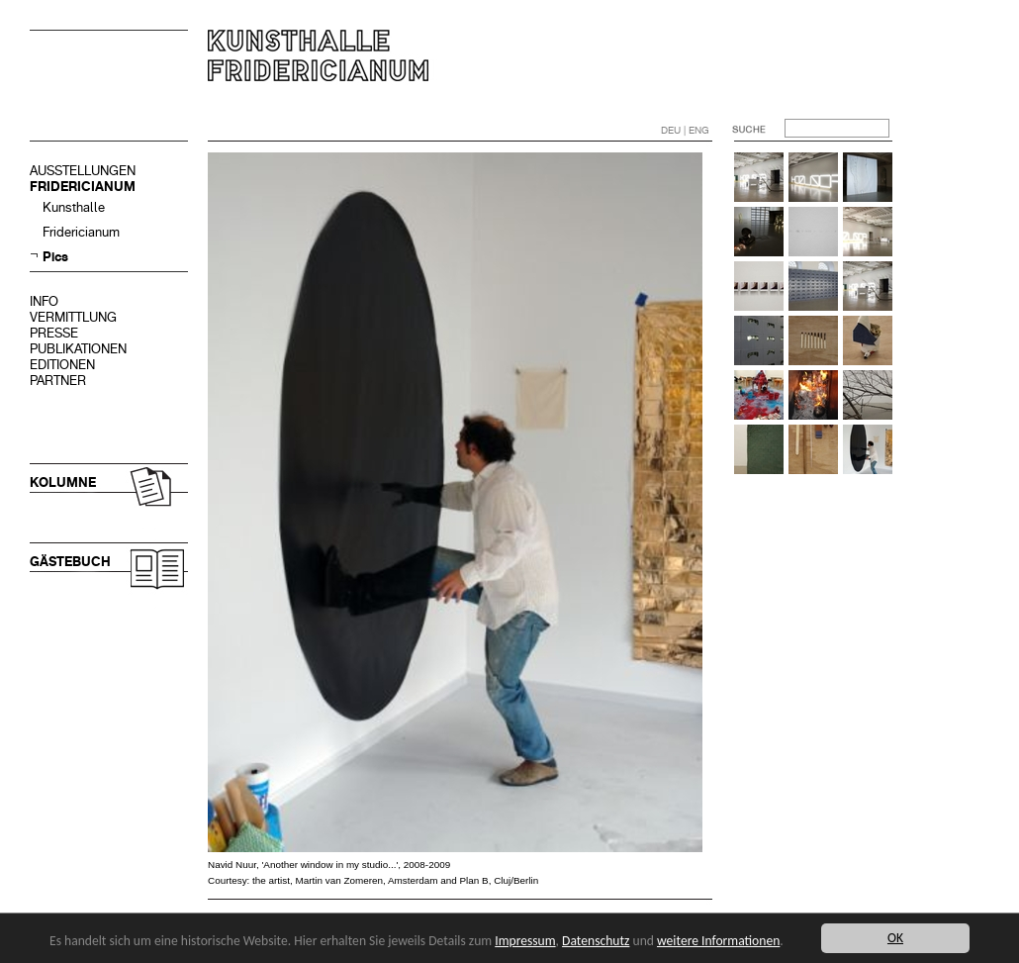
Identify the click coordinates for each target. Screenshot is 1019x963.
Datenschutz (595, 940)
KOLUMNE (63, 482)
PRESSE (54, 333)
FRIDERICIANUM (83, 186)
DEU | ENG (685, 130)
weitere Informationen (718, 940)
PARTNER (58, 380)
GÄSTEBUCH (70, 561)
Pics (55, 256)
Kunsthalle (74, 207)
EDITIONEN (62, 364)
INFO (44, 301)
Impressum (525, 940)
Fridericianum (81, 232)
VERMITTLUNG (73, 317)
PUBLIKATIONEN (78, 348)
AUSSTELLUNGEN (83, 170)
